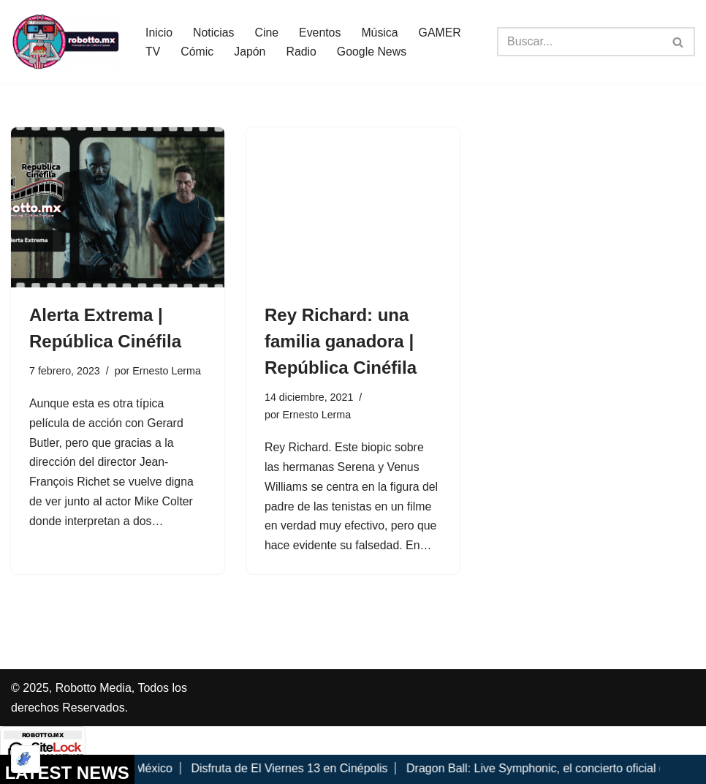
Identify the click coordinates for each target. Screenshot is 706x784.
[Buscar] (579, 41)
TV (152, 51)
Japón (251, 51)
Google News (373, 51)
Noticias (214, 32)
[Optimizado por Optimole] (25, 759)
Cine (267, 32)
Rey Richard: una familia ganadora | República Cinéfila (341, 341)
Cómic (197, 51)
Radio (301, 51)
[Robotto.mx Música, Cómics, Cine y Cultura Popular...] (66, 41)
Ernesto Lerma (167, 371)
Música (381, 32)
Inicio (158, 32)
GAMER (441, 32)
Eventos (321, 32)
